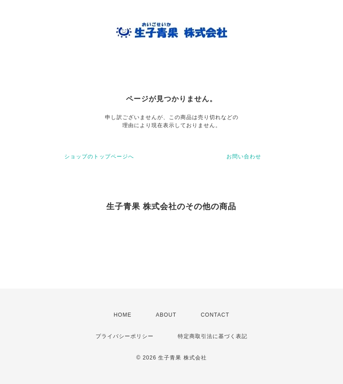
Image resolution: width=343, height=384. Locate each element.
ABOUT (166, 315)
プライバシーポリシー (125, 336)
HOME (122, 315)
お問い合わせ (243, 156)
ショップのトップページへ (99, 156)
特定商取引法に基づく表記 (212, 336)
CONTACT (215, 315)
